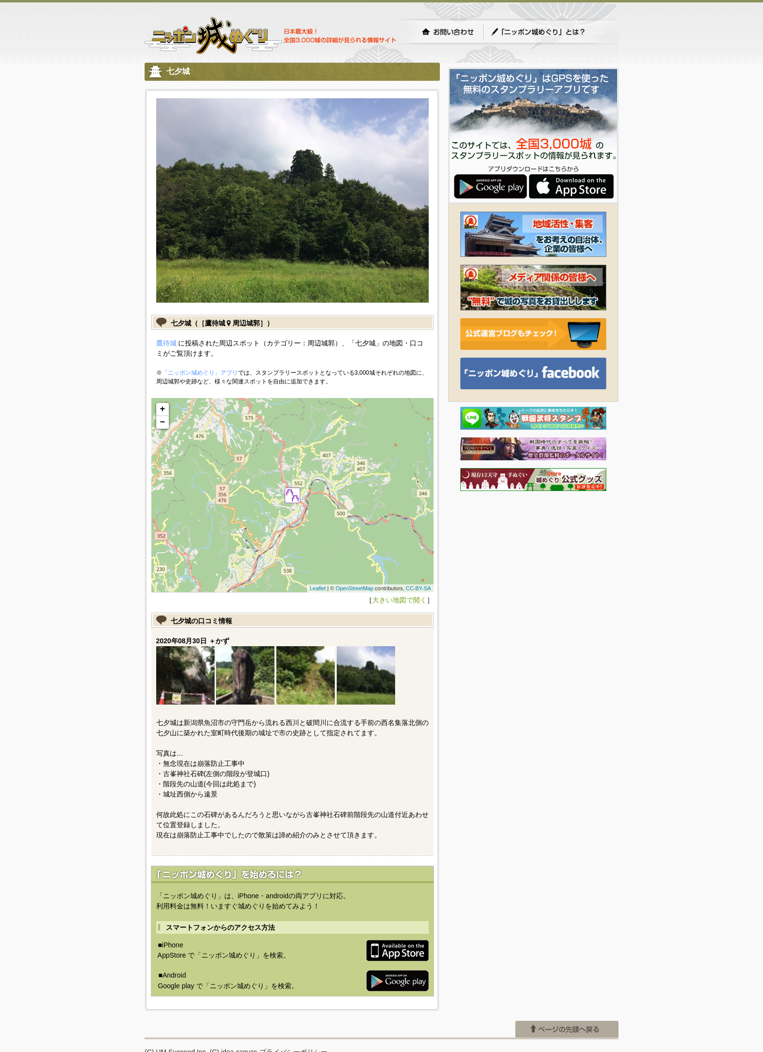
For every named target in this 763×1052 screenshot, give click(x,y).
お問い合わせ (447, 32)
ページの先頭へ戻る (566, 1029)
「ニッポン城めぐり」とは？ (547, 32)
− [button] (162, 422)
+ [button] (162, 409)
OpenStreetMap (355, 588)
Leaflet (317, 588)
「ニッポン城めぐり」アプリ (200, 372)
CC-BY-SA (418, 588)
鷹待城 (166, 343)
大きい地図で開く (399, 600)
